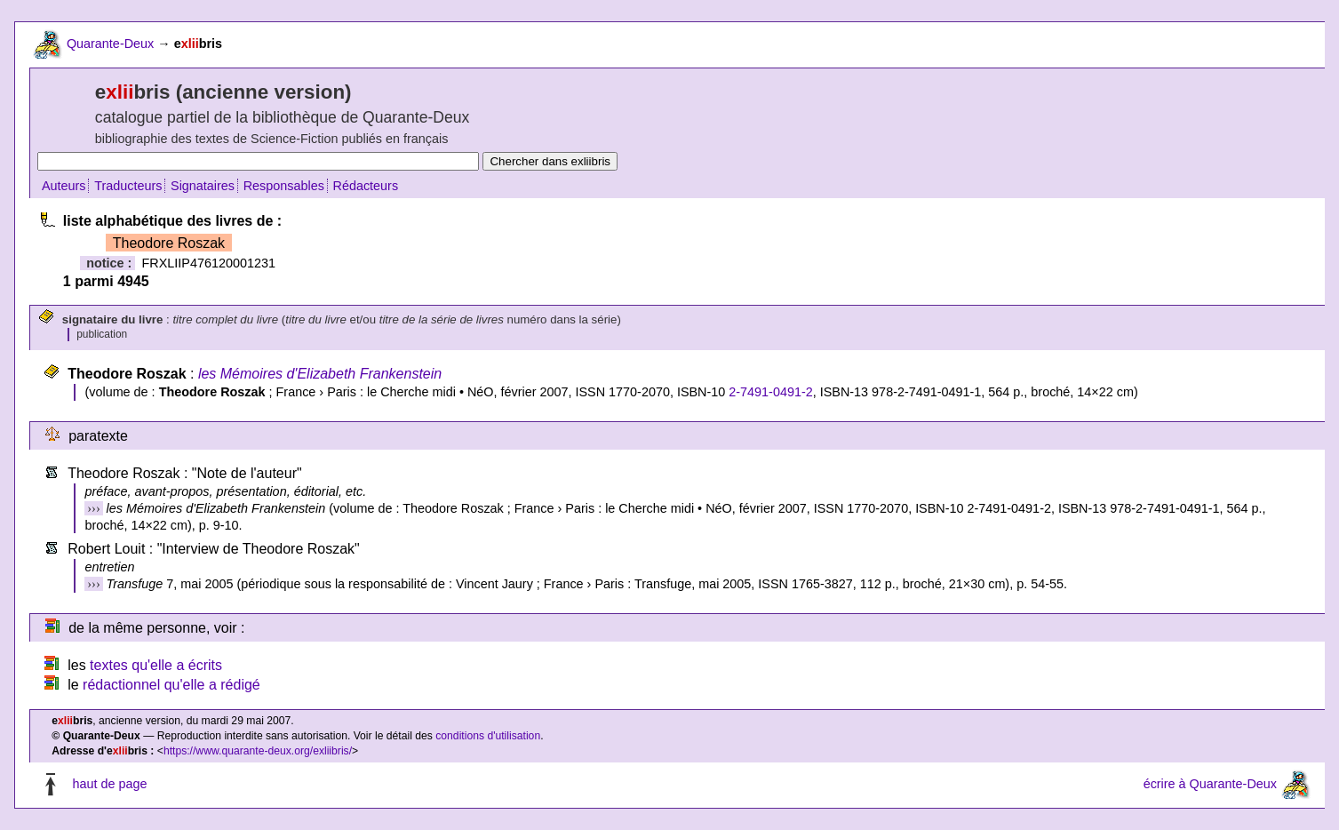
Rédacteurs (366, 186)
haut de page (109, 785)
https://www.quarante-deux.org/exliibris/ (257, 751)
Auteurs (64, 186)
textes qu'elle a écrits (156, 665)
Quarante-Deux (110, 43)
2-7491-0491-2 (770, 392)
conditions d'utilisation (487, 736)
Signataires (203, 186)
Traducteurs (128, 186)
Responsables (283, 186)
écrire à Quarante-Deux (1210, 785)
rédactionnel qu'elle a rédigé (171, 684)
